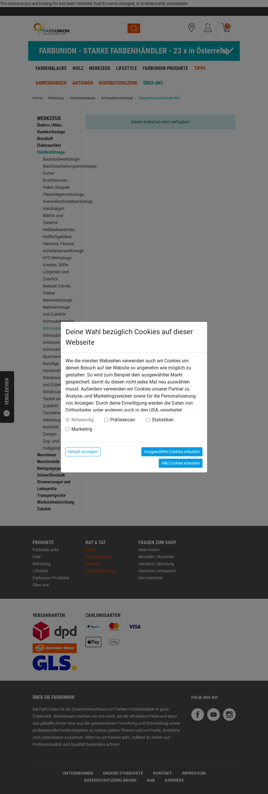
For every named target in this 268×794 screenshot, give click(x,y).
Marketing (81, 429)
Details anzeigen (83, 451)
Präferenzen (122, 420)
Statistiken (163, 420)
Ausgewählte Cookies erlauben (172, 451)
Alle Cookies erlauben (180, 463)
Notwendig (82, 420)
